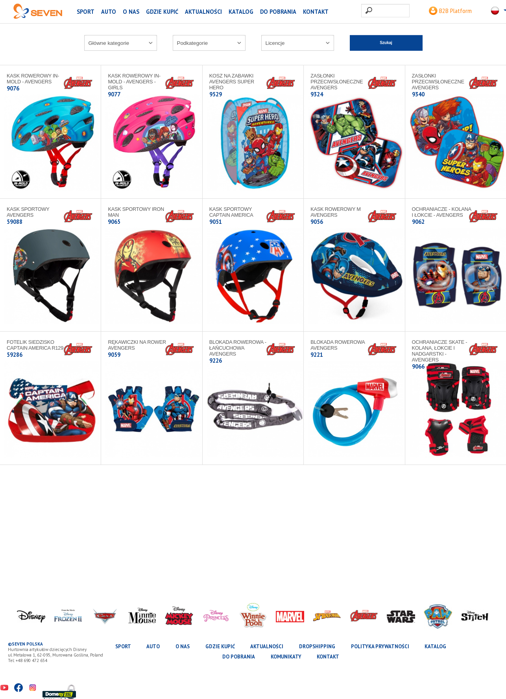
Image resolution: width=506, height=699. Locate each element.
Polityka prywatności (380, 646)
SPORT (85, 11)
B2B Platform (450, 11)
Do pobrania (278, 11)
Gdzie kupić (162, 11)
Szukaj (386, 43)
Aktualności (203, 11)
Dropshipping (317, 646)
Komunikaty (286, 656)
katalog (241, 11)
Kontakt (316, 11)
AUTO (108, 11)
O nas (131, 11)
